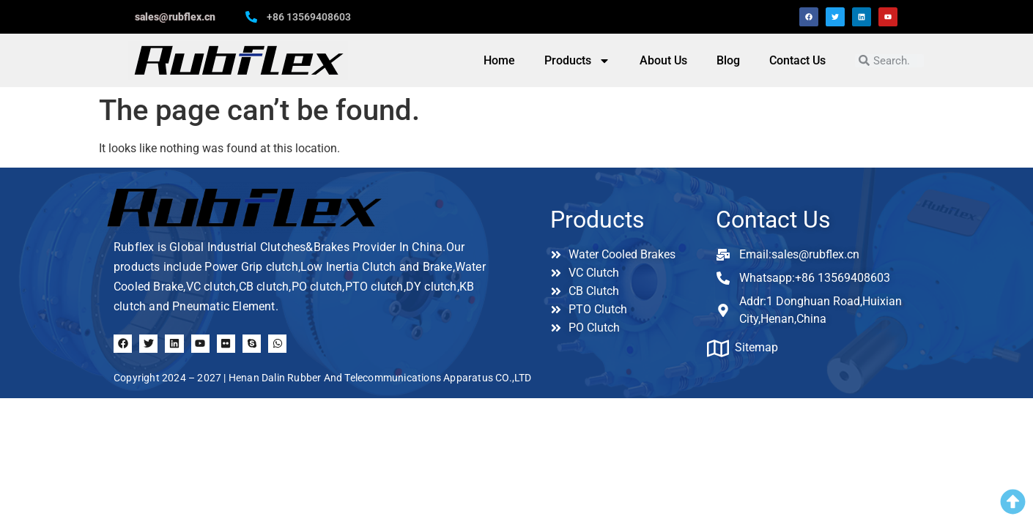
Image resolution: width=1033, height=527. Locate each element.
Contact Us (797, 60)
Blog (728, 60)
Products (577, 61)
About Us (663, 60)
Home (499, 60)
